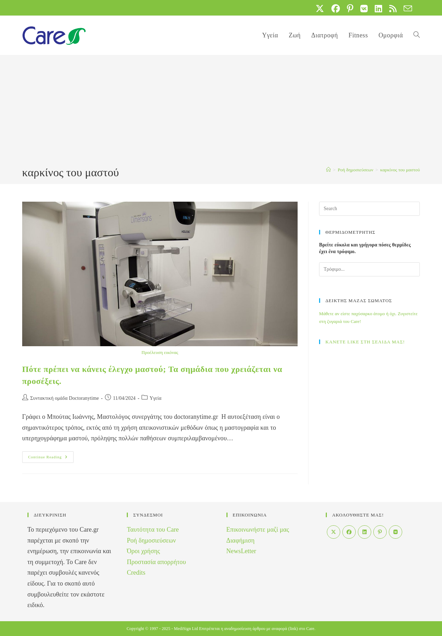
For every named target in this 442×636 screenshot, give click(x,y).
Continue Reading (51, 458)
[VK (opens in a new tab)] (364, 8)
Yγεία (156, 398)
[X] (333, 532)
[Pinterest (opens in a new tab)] (350, 8)
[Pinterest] (380, 532)
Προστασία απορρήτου (156, 561)
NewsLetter (241, 551)
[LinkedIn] (364, 532)
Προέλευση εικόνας (160, 352)
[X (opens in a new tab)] (320, 8)
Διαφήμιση (240, 540)
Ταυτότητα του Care (153, 529)
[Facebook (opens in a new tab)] (335, 8)
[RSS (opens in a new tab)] (393, 8)
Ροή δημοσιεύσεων (151, 540)
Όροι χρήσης (143, 551)
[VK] (395, 532)
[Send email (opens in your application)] (406, 8)
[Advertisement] (221, 111)
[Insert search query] (369, 209)
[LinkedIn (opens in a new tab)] (378, 8)
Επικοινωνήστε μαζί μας (257, 529)
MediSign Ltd (186, 628)
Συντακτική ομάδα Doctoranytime (64, 398)
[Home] (328, 169)
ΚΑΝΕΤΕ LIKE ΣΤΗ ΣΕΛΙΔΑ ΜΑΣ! (365, 341)
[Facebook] (349, 532)
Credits (136, 572)
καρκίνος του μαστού (400, 169)
